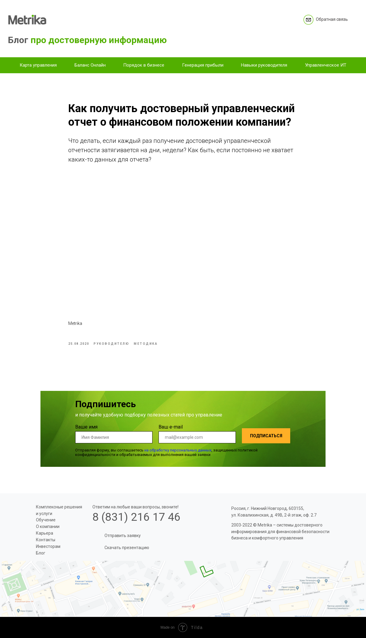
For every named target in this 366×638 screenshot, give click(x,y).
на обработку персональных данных (177, 450)
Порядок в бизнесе (143, 65)
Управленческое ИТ (325, 65)
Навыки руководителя (264, 65)
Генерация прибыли (202, 65)
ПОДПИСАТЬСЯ (266, 435)
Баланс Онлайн (90, 65)
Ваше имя (86, 427)
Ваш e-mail (171, 427)
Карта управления (38, 65)
